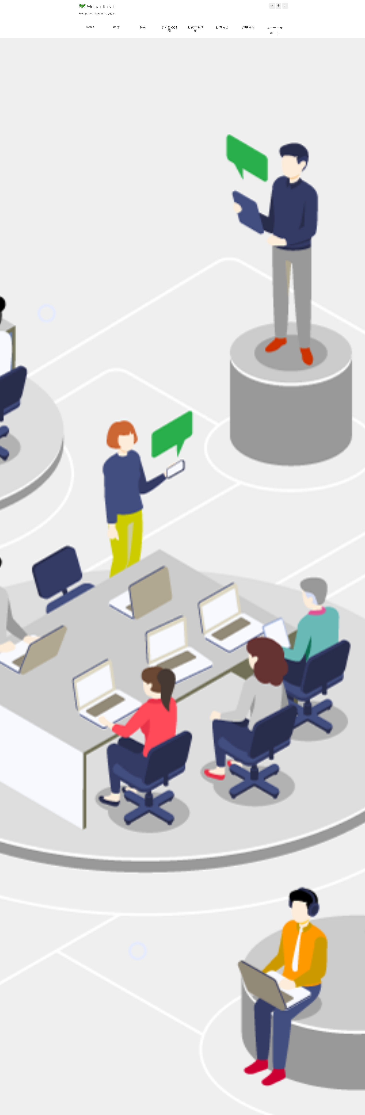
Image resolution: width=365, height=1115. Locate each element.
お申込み (248, 27)
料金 (143, 27)
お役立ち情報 (195, 29)
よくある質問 (169, 29)
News (90, 27)
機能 (116, 27)
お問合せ (222, 27)
